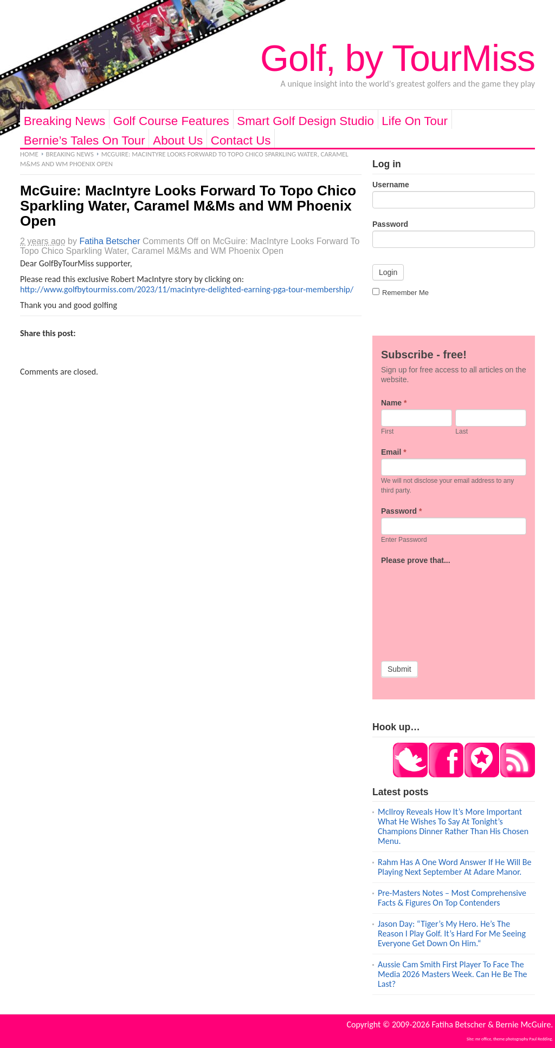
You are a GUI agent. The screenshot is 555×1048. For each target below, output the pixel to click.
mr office (483, 1039)
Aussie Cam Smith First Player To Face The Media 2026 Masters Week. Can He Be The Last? (452, 974)
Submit (399, 669)
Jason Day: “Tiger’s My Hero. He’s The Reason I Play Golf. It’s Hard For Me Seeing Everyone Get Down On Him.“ (452, 933)
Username (390, 184)
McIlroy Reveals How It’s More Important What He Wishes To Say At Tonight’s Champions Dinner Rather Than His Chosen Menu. (453, 826)
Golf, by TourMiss (397, 57)
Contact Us (241, 140)
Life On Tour (415, 121)
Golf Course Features (171, 121)
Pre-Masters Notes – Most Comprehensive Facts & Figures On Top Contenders (452, 898)
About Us (178, 140)
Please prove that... (415, 560)
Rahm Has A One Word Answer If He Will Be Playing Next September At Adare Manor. (454, 867)
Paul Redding (540, 1039)
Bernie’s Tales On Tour (84, 140)
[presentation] (425, 606)
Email (393, 452)
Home (29, 154)
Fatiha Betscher (109, 241)
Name (393, 402)
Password (390, 224)
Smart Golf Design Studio (305, 121)
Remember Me (400, 293)
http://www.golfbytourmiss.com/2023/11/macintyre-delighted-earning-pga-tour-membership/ (186, 289)
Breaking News (65, 121)
